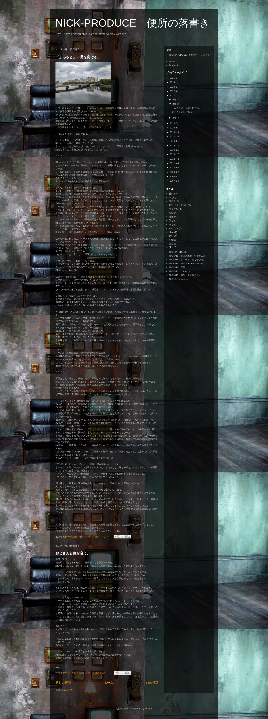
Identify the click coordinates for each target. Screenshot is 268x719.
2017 (173, 136)
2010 (173, 167)
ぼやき (172, 201)
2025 (173, 78)
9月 (175, 99)
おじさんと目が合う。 (72, 553)
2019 (173, 127)
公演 (171, 212)
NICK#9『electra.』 (179, 279)
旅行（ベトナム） (178, 205)
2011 (173, 163)
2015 (173, 145)
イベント (173, 228)
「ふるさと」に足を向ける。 (78, 57)
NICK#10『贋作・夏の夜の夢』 (185, 275)
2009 (173, 172)
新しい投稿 (63, 682)
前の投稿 (152, 682)
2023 (173, 86)
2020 (173, 123)
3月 (175, 104)
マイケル (173, 209)
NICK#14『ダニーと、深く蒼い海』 (187, 259)
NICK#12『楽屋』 (178, 267)
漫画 (171, 216)
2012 (173, 158)
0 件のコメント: (101, 536)
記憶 (171, 240)
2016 (173, 141)
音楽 (171, 243)
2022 (173, 91)
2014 (173, 150)
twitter (172, 61)
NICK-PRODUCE (178, 252)
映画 (171, 232)
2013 (173, 154)
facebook (173, 65)
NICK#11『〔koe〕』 (180, 271)
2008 (173, 176)
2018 (173, 132)
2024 (173, 82)
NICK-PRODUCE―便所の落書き (132, 23)
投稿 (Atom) (67, 689)
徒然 (171, 193)
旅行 (171, 236)
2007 (173, 180)
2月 (175, 117)
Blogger (148, 708)
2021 (173, 95)
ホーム (108, 682)
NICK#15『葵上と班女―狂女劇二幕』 (188, 255)
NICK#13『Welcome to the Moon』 (187, 263)
